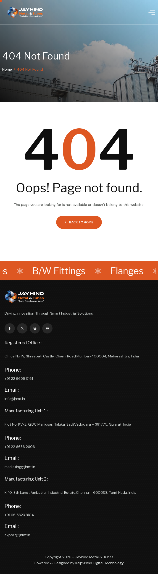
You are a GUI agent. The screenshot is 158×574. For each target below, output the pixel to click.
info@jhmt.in (15, 398)
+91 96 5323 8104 (19, 514)
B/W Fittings (57, 271)
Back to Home (79, 222)
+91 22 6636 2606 (20, 446)
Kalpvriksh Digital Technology (99, 563)
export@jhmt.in (17, 535)
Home (7, 69)
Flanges (125, 271)
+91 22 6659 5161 (19, 378)
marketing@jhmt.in (20, 466)
